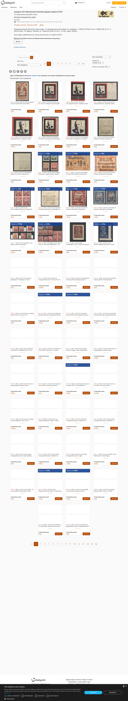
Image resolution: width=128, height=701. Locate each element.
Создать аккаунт (119, 3)
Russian (122, 7)
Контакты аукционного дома (25, 17)
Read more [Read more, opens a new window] (7, 693)
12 (83, 544)
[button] (42, 699)
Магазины (13, 7)
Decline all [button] (112, 692)
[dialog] (64, 692)
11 (79, 544)
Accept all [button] (93, 692)
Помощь (113, 7)
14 (79, 64)
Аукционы (4, 7)
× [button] (126, 686)
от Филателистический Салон (25, 14)
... (74, 64)
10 (75, 544)
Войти (109, 3)
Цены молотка (32, 75)
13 (87, 544)
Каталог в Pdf (32, 25)
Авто (21, 7)
